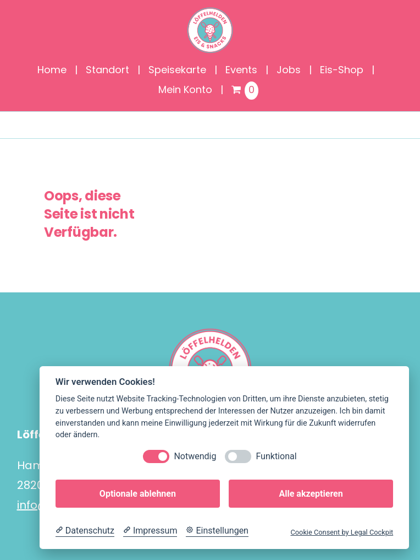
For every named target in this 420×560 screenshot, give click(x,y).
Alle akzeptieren (310, 493)
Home (52, 71)
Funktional (276, 456)
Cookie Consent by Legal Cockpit (341, 532)
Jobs (289, 71)
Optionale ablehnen (138, 493)
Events (241, 71)
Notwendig (195, 456)
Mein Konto (185, 91)
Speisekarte (177, 71)
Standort (107, 71)
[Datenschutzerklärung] (85, 530)
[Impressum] (150, 530)
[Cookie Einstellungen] (217, 530)
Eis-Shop (341, 71)
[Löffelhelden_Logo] (210, 11)
